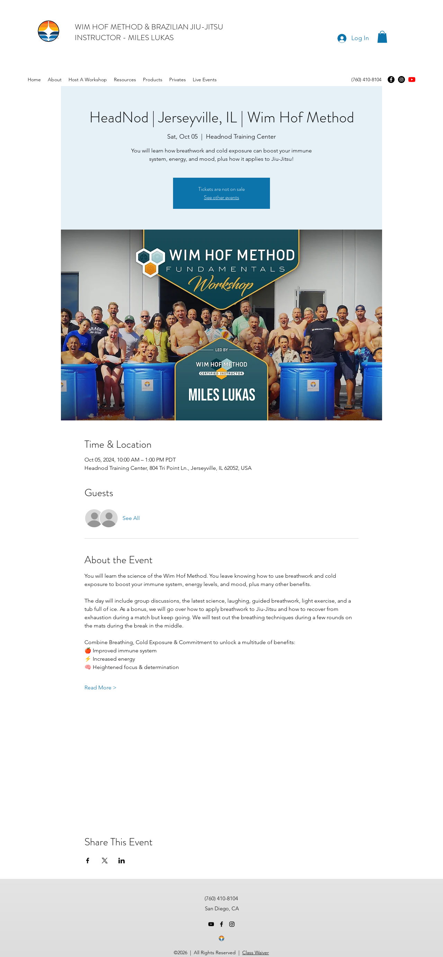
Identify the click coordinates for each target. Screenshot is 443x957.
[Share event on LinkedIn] (121, 860)
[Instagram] (401, 79)
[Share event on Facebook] (87, 860)
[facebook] (221, 924)
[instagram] (231, 924)
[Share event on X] (104, 860)
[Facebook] (391, 79)
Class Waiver (255, 952)
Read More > (100, 687)
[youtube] (411, 79)
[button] (382, 37)
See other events (221, 197)
